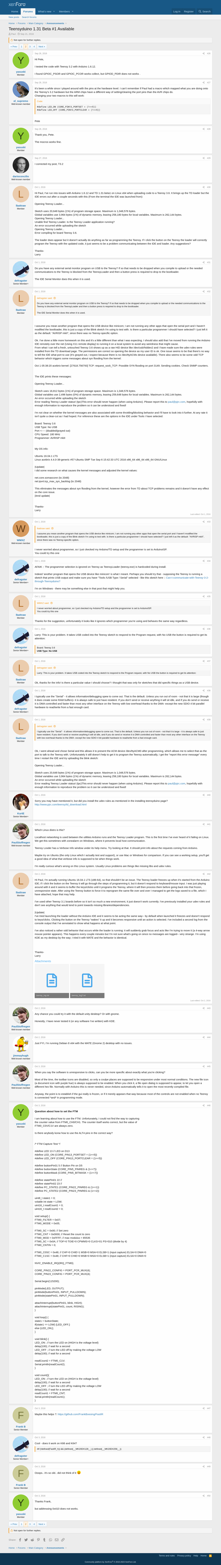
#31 (208, 262)
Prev (14, 46)
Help (196, 1555)
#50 (208, 1496)
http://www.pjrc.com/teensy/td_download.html (61, 804)
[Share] (203, 54)
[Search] (204, 11)
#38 (208, 690)
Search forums (29, 17)
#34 (208, 561)
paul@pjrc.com (176, 401)
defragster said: (44, 298)
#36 (208, 629)
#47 (208, 1408)
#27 (208, 82)
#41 (208, 824)
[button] (54, 11)
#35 (208, 596)
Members (64, 11)
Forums (28, 11)
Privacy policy (184, 1555)
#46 (208, 1105)
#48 (208, 1437)
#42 (208, 874)
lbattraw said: (43, 528)
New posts (14, 17)
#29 (208, 158)
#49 (208, 1466)
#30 (208, 187)
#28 (208, 129)
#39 (208, 719)
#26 (208, 53)
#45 (208, 1066)
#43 (208, 1008)
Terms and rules (167, 1555)
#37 (208, 661)
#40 (208, 795)
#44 (208, 1037)
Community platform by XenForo (110, 1562)
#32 (208, 291)
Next (41, 46)
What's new (44, 11)
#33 (208, 522)
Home (14, 11)
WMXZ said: (43, 603)
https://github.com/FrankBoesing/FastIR (80, 1414)
